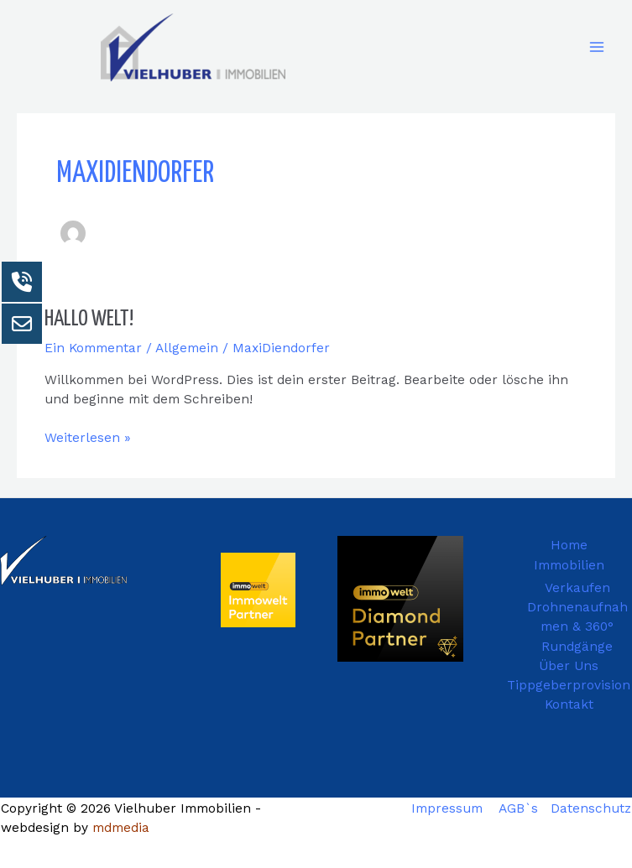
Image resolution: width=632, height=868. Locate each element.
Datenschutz (591, 808)
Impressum (447, 808)
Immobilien (569, 565)
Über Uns (568, 665)
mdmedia (120, 827)
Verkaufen (577, 587)
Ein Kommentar (93, 348)
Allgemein (186, 348)
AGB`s (518, 808)
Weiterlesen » (87, 437)
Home (569, 545)
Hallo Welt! (88, 319)
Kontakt (569, 704)
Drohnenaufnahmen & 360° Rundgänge (577, 627)
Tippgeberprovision (568, 685)
